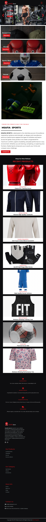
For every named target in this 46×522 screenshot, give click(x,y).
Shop (7, 490)
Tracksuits (8, 453)
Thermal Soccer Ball (23, 345)
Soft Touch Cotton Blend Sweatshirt (23, 240)
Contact (7, 492)
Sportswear (8, 469)
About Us (8, 488)
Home (7, 486)
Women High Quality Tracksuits (23, 214)
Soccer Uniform (9, 457)
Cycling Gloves (9, 451)
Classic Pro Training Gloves (23, 188)
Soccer (7, 455)
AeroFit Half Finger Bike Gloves (23, 267)
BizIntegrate (36, 520)
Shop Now (6, 35)
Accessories (8, 472)
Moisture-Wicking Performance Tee (23, 372)
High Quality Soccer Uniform (23, 293)
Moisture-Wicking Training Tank (23, 319)
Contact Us (5, 151)
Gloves (7, 470)
